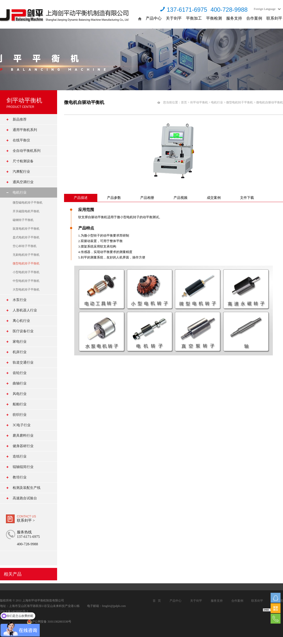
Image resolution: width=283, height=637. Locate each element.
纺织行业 (20, 415)
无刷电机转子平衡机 (26, 254)
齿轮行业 (20, 373)
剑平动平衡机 (199, 102)
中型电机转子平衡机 (26, 281)
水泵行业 (20, 300)
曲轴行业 (20, 383)
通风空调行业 (23, 182)
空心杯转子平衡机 (24, 246)
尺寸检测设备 (23, 161)
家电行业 (20, 341)
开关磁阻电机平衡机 (26, 211)
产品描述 (81, 198)
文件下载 (247, 198)
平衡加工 (194, 18)
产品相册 (147, 198)
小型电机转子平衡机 (26, 272)
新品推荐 (20, 119)
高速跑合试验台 (25, 498)
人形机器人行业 (25, 310)
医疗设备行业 (23, 331)
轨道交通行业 (23, 362)
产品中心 (154, 18)
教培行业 (20, 477)
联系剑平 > (26, 520)
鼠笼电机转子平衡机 (26, 228)
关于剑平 (174, 18)
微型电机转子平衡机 (26, 263)
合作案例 (254, 18)
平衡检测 (214, 18)
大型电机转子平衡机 (26, 289)
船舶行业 (20, 404)
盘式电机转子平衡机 (26, 237)
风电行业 (20, 394)
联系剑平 (274, 18)
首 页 (157, 600)
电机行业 (20, 192)
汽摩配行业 (21, 171)
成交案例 (214, 198)
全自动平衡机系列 (26, 151)
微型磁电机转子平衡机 (27, 202)
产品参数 (114, 198)
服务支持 (234, 18)
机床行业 (20, 352)
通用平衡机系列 (25, 130)
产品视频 (180, 198)
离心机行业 (21, 321)
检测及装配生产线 (26, 488)
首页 (184, 102)
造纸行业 (20, 456)
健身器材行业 (23, 446)
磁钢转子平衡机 (23, 220)
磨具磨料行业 (23, 435)
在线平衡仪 (21, 140)
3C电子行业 (22, 425)
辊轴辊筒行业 (23, 467)
